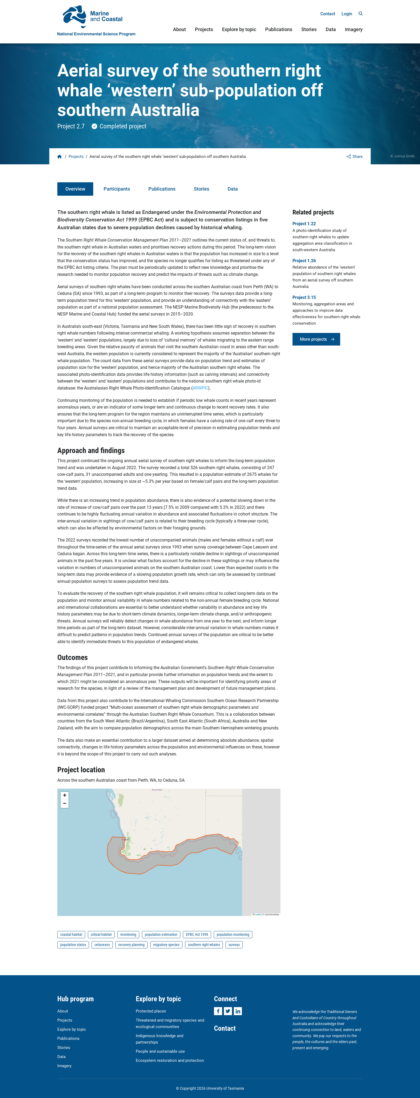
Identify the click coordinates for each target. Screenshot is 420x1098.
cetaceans (102, 944)
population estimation (161, 934)
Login (347, 13)
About (179, 29)
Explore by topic (239, 29)
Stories (309, 29)
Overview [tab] (75, 189)
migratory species (166, 944)
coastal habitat (71, 934)
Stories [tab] (201, 189)
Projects (204, 29)
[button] (65, 796)
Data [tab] (233, 189)
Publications (278, 29)
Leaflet (257, 914)
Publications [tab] (161, 189)
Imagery (354, 29)
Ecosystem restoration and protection (170, 1060)
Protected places (151, 1011)
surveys (234, 944)
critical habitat (101, 934)
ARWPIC (200, 388)
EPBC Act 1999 (197, 934)
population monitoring (233, 934)
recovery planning (131, 944)
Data (331, 29)
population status (73, 944)
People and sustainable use (160, 1051)
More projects (313, 339)
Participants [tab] (117, 189)
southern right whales (204, 944)
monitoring (128, 934)
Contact (327, 13)
